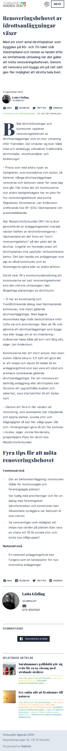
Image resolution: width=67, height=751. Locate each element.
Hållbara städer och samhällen (41, 703)
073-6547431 (31, 609)
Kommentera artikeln (33, 638)
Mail (7, 108)
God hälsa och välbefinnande (19, 114)
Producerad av (17, 746)
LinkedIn (55, 108)
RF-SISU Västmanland (49, 114)
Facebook (22, 108)
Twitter (39, 108)
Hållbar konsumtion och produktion (37, 706)
